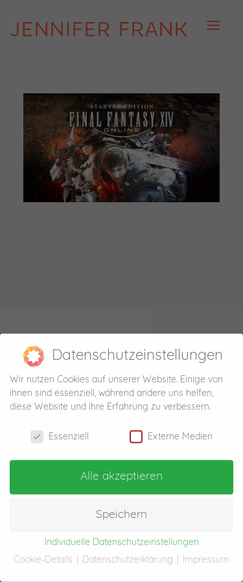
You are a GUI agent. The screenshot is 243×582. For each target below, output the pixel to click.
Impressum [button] (206, 555)
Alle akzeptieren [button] (121, 471)
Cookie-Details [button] (44, 555)
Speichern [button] (121, 509)
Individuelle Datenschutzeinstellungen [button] (122, 537)
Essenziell (59, 431)
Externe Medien (171, 431)
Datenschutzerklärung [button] (129, 555)
